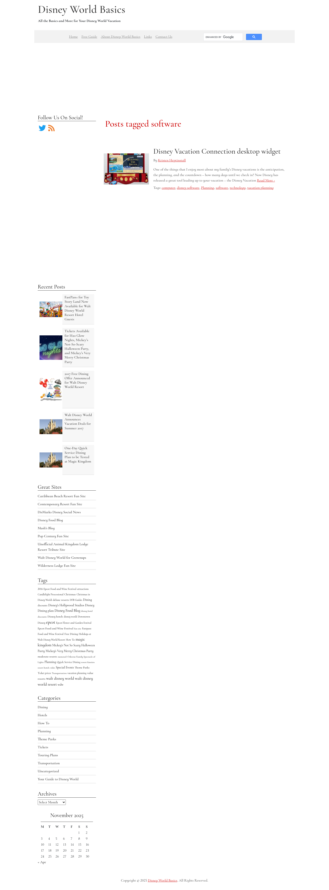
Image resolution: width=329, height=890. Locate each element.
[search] (223, 37)
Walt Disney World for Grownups (62, 557)
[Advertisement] (164, 75)
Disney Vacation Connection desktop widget (217, 151)
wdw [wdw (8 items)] (61, 685)
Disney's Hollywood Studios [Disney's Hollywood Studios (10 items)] (66, 605)
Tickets (43, 747)
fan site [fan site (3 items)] (77, 628)
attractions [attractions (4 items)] (83, 589)
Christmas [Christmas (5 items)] (70, 594)
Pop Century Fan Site (53, 536)
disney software (188, 187)
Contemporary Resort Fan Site (60, 504)
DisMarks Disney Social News (59, 512)
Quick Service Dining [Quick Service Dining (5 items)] (68, 662)
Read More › (266, 180)
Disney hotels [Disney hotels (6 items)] (55, 616)
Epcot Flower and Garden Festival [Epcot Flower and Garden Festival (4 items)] (73, 622)
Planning (44, 731)
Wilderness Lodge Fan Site (57, 565)
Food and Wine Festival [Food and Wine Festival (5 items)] (51, 634)
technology (238, 187)
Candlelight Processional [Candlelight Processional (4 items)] (51, 594)
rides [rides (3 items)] (52, 667)
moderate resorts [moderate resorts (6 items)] (47, 656)
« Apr (42, 862)
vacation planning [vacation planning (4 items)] (76, 673)
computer (168, 187)
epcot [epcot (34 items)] (50, 622)
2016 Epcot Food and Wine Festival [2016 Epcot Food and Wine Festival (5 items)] (57, 589)
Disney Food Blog (50, 520)
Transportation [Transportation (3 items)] (59, 673)
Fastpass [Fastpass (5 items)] (86, 628)
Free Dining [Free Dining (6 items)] (71, 634)
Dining (43, 707)
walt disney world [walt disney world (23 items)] (60, 678)
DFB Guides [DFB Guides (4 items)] (76, 599)
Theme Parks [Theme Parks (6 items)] (82, 667)
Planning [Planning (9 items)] (50, 662)
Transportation (49, 763)
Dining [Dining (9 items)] (87, 600)
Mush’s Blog (46, 528)
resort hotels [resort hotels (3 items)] (44, 667)
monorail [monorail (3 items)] (62, 656)
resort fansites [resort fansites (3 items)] (88, 662)
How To (43, 723)
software (222, 187)
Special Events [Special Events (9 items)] (65, 667)
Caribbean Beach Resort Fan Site (62, 496)
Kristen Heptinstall (172, 160)
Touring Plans (48, 755)
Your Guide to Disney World (58, 779)
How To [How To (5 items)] (70, 639)
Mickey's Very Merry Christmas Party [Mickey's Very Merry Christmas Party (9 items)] (69, 651)
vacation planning (260, 187)
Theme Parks (47, 739)
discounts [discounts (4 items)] (42, 605)
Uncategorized (48, 771)
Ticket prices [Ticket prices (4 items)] (44, 673)
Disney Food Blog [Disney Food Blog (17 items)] (67, 610)
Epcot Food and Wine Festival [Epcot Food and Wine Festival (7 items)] (55, 628)
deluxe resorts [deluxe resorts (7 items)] (61, 600)
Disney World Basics (81, 9)
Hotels (42, 715)
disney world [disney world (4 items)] (70, 616)
